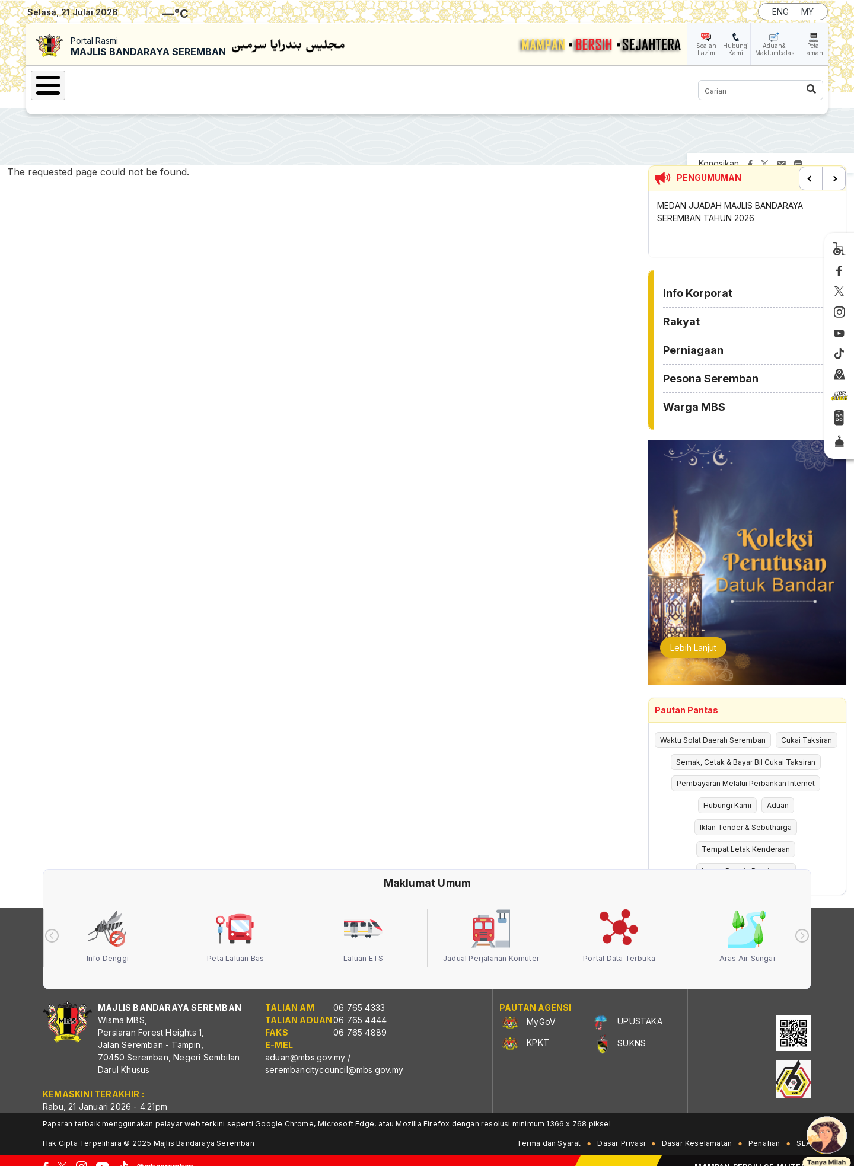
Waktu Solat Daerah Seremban (713, 727)
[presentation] (52, 922)
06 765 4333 (359, 994)
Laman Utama (82, 84)
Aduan (778, 792)
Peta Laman (813, 49)
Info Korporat (172, 84)
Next (834, 165)
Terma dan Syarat (549, 1130)
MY (807, 12)
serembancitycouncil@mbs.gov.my (334, 1057)
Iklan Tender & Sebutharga (746, 814)
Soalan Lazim (706, 49)
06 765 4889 (360, 1019)
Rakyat (248, 84)
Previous (811, 165)
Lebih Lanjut (693, 635)
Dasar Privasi (621, 1130)
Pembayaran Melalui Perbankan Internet (746, 770)
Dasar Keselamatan (697, 1130)
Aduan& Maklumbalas (774, 49)
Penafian (764, 1130)
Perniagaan (318, 84)
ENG (780, 12)
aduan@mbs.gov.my (305, 1044)
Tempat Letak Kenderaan (746, 836)
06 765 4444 (360, 1007)
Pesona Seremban (414, 84)
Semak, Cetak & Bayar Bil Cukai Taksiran (745, 749)
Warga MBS (512, 84)
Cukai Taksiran (806, 727)
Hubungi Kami (736, 49)
